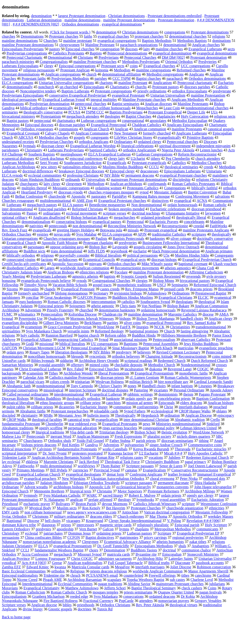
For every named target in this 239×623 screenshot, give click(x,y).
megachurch (63, 554)
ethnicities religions (94, 272)
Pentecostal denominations (127, 53)
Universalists (95, 180)
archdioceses (67, 260)
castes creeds (110, 289)
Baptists (96, 53)
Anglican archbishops (126, 184)
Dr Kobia (188, 596)
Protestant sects (112, 66)
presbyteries (128, 243)
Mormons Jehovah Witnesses (92, 319)
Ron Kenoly (91, 508)
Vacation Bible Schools (69, 285)
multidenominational (55, 201)
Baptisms (131, 344)
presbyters (43, 529)
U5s (166, 255)
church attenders (207, 158)
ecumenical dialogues (18, 158)
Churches (50, 41)
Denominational (60, 57)
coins (134, 66)
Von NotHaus (151, 306)
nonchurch (46, 87)
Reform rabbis (115, 335)
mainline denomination (145, 314)
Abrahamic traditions (18, 428)
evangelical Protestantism (72, 546)
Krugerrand (94, 521)
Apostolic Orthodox (188, 516)
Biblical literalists (108, 255)
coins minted (221, 356)
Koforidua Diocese (82, 314)
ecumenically (63, 108)
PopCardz (126, 601)
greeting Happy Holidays (76, 230)
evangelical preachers (40, 479)
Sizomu (12, 289)
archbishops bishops (68, 487)
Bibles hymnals (42, 361)
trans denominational (66, 251)
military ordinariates (69, 516)
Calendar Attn (33, 377)
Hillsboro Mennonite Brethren (184, 335)
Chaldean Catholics (146, 125)
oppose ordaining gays (67, 247)
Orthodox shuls (59, 441)
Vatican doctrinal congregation (167, 512)
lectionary (100, 293)
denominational (175, 45)
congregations (174, 32)
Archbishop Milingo (200, 491)
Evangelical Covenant (23, 133)
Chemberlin (54, 424)
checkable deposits (128, 365)
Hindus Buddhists (47, 399)
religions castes (131, 457)
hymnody (31, 495)
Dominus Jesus (79, 533)
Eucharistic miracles (211, 449)
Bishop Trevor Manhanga (155, 319)
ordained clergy (149, 142)
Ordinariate (10, 487)
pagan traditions (110, 584)
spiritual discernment (175, 146)
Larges (49, 268)
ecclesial (31, 533)
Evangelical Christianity (41, 588)
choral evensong (162, 479)
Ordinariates (123, 142)
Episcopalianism (14, 596)
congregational (133, 121)
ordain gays (15, 352)
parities (112, 323)
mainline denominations (82, 20)
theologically (221, 234)
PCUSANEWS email (102, 575)
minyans (95, 264)
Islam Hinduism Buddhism (40, 180)
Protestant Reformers (163, 491)
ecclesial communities (44, 175)
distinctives (160, 201)
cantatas (131, 470)
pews (146, 424)
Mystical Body (40, 508)
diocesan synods (70, 192)
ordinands (72, 180)
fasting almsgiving (194, 331)
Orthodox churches (121, 264)
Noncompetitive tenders (38, 91)
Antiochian (130, 512)
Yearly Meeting (13, 276)
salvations (222, 196)
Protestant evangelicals (149, 163)
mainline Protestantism (208, 95)
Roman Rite (106, 457)
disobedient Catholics (23, 268)
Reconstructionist (175, 226)
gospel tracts (102, 285)
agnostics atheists (85, 276)
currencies (80, 470)
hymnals (29, 146)
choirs (93, 550)
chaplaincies (166, 116)
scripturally (15, 508)
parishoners (10, 150)
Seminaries (179, 285)
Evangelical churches (159, 66)
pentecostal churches (90, 104)
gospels (79, 137)
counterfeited (133, 575)
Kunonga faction (120, 453)
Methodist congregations (165, 74)
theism (188, 394)
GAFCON (9, 348)
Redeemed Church (172, 361)
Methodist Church (161, 365)
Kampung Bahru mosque (151, 196)
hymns (124, 529)
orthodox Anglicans (94, 142)
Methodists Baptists (192, 41)
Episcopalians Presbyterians (23, 49)
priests (66, 525)
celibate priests (42, 407)
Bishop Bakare (178, 306)
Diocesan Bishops (15, 399)
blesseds (77, 356)
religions (218, 36)
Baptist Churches (138, 116)
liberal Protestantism (113, 373)
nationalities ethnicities (80, 167)
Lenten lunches (211, 150)
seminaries (10, 112)
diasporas (49, 525)
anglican (76, 500)
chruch (75, 575)
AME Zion (85, 201)
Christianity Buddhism (162, 462)
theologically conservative (43, 112)
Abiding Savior (139, 584)
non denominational (87, 226)
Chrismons (40, 516)
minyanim (31, 289)
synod (144, 192)
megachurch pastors (42, 205)
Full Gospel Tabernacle (125, 563)
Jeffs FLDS (96, 251)
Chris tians (128, 306)
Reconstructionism (193, 356)
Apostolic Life (100, 487)
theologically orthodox (83, 399)
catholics (128, 302)
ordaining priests (108, 533)
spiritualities (11, 331)
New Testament (125, 133)
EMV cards (10, 512)
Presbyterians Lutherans (49, 276)
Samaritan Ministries (17, 365)
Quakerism (56, 319)
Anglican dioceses (158, 104)
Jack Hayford (89, 462)
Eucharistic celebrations (168, 209)
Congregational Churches (111, 281)
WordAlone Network (208, 432)
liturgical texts (80, 491)
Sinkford (213, 424)
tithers (155, 158)
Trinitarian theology (114, 432)
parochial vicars (32, 382)
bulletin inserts (98, 415)
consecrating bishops (71, 222)
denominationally (20, 87)
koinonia (101, 70)
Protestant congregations (113, 91)
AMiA (224, 314)
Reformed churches (191, 70)
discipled (8, 415)
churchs (141, 87)
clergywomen (69, 45)
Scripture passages (140, 466)
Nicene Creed (27, 580)
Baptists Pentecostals (128, 238)
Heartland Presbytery (37, 192)
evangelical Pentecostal (163, 323)
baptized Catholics (103, 150)
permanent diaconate (173, 483)
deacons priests (201, 289)
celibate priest (90, 403)
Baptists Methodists (157, 41)
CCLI (25, 550)
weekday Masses (220, 516)
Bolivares (63, 504)
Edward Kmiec (37, 567)
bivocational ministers (18, 116)
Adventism (33, 310)
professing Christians (83, 175)
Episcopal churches (79, 49)
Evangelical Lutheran (106, 394)
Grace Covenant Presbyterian (69, 327)
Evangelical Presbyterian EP (198, 533)
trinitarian (82, 382)
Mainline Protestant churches (144, 100)
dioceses (131, 49)
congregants (100, 137)
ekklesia (32, 462)
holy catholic (30, 335)
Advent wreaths (36, 487)
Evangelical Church (21, 243)
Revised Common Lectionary (178, 352)
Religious (77, 571)
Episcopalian (172, 554)
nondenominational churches (207, 108)
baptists (109, 276)
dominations (221, 41)
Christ (168, 407)
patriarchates (53, 533)
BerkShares (93, 323)
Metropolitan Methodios (173, 529)
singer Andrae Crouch (166, 445)
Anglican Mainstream (93, 436)
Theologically (125, 415)
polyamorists (134, 445)
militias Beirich (140, 382)
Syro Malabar (86, 234)
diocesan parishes (72, 125)
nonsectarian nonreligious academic (49, 542)
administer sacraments (115, 559)
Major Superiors (130, 491)
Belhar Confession (29, 196)
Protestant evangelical (160, 230)
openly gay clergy (200, 495)
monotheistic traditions (134, 285)
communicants (207, 529)
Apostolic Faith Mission (60, 243)
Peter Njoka (189, 479)
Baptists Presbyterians (126, 112)
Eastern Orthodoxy (16, 529)
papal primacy (195, 462)
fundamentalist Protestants (77, 449)
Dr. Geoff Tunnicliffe (113, 546)
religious (47, 255)
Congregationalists (54, 62)
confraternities (147, 407)
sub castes (177, 580)
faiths (88, 36)
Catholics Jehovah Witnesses (154, 504)
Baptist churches (148, 78)
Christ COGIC (82, 559)
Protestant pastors (165, 87)
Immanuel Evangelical (214, 474)
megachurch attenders (83, 116)
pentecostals (58, 226)
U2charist (138, 158)
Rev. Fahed (75, 369)
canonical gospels (221, 129)
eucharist (140, 251)
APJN (141, 234)
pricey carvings (155, 537)
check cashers (192, 588)
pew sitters (49, 167)
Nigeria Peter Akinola (178, 150)
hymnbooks (145, 500)
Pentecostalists (52, 314)
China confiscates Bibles (43, 537)
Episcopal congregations (77, 66)
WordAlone (105, 327)
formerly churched (157, 133)
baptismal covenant (193, 264)
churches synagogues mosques (111, 192)
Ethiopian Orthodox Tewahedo (97, 483)
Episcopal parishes (53, 209)
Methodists (122, 70)
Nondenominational (195, 365)
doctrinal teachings (146, 213)
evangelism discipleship (20, 323)
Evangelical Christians (175, 297)
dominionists (168, 394)
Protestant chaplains (98, 243)
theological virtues (183, 605)
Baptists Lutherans (76, 91)
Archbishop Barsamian (84, 580)
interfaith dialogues (193, 407)
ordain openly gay (138, 399)
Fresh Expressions (128, 436)
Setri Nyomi (49, 163)
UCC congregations (196, 66)
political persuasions (142, 255)
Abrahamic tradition (190, 420)
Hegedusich (150, 415)
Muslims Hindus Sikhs (192, 255)
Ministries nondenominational (178, 424)
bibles (67, 605)
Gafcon (108, 529)
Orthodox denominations (80, 24)
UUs (214, 112)
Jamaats (8, 302)
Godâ (30, 344)
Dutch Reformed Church (209, 361)
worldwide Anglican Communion (158, 571)
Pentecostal (135, 222)
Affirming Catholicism (206, 272)
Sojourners (77, 306)
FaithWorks (218, 226)
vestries (42, 234)
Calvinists (44, 449)
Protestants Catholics (142, 188)
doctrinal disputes (115, 390)
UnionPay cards (14, 361)
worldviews (86, 466)
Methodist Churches (206, 163)
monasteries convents (173, 487)
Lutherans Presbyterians (66, 150)
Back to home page (16, 617)
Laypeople (120, 247)
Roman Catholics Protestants (193, 184)
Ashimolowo (157, 293)
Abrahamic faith (18, 386)
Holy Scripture (216, 525)
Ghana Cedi (205, 268)
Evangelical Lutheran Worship (93, 146)
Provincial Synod (107, 470)
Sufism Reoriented (167, 276)
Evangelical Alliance (36, 340)
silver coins (132, 323)
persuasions (10, 537)
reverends (193, 276)
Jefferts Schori (115, 588)
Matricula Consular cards (90, 567)
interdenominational (69, 394)
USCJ (161, 285)
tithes (185, 575)
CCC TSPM (121, 78)
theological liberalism (18, 403)
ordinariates (52, 213)
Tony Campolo (82, 386)
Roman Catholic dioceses (67, 302)
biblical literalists (72, 344)
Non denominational (146, 205)
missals (133, 230)
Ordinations (181, 293)
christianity (29, 415)
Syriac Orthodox (14, 516)
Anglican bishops (220, 403)
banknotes (157, 238)
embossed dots (214, 479)
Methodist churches (53, 137)
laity (146, 49)
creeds (208, 167)
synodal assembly (52, 365)
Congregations (175, 188)
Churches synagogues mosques (66, 238)
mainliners (220, 175)
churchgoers (29, 184)
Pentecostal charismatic (195, 83)
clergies (142, 281)
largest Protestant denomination (81, 16)
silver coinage (181, 238)
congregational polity (159, 428)
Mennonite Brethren (49, 491)
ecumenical (222, 297)
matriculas (186, 348)
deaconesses (149, 171)
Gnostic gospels (60, 609)
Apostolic (78, 196)
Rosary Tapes (39, 352)
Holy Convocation (194, 116)
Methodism (95, 184)
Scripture (164, 533)
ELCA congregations (17, 83)
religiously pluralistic (153, 525)
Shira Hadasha (205, 483)
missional (46, 344)
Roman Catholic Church (69, 592)
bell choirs (52, 521)
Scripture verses (14, 605)
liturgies (142, 327)
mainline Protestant (132, 83)
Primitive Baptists (200, 137)
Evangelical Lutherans (205, 49)
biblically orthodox (21, 255)
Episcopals (166, 403)
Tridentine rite (54, 575)
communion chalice (196, 550)
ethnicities (216, 508)
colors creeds (60, 382)
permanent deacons (139, 175)
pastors (54, 49)
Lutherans (14, 205)
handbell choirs (191, 319)
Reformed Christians (87, 209)
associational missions (130, 340)
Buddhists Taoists (144, 550)
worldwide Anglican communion (84, 268)
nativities (36, 226)
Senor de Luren (171, 466)
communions (68, 129)
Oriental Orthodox (179, 62)
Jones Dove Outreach (183, 247)
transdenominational (211, 327)
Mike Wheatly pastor (157, 264)
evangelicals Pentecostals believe (46, 281)
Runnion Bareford (59, 335)
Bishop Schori (145, 432)
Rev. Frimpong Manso (141, 289)
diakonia (155, 369)
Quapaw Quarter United (176, 592)
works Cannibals (114, 449)
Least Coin (172, 108)
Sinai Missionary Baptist (130, 348)
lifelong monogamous (71, 293)
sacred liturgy (113, 495)
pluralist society (159, 436)
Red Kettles (71, 445)
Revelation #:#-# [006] (203, 521)
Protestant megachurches (69, 411)
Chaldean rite (112, 314)
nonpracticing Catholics (75, 340)
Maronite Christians (59, 462)
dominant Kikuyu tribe (19, 525)
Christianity (33, 150)
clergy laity (116, 158)
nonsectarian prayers (173, 601)
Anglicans (196, 74)
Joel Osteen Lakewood (205, 466)
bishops (125, 319)
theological (207, 302)
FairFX (125, 327)
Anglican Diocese (198, 415)
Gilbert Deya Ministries (61, 323)
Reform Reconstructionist (197, 154)
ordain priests (171, 495)
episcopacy (226, 415)
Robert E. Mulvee (142, 495)
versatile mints (78, 331)
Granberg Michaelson (48, 596)
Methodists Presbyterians (141, 62)
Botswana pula (111, 230)
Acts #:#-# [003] (33, 563)
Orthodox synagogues (37, 129)
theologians (184, 302)
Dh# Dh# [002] (173, 57)
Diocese (33, 521)
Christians (85, 57)
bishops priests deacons (38, 445)
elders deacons (191, 403)
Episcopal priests (51, 306)
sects (231, 49)
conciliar (32, 297)
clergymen (74, 184)
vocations (156, 457)
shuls (182, 546)
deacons (8, 180)
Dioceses (210, 142)
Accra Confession (34, 554)
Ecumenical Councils (99, 260)
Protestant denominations (210, 32)
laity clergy (52, 184)
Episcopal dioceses (39, 125)
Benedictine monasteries (107, 205)
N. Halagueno (54, 500)
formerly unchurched (33, 293)
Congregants (223, 255)
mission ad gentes (139, 403)
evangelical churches (113, 36)
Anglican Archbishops (18, 167)
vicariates (161, 390)
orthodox (58, 571)
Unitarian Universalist (215, 559)
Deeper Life (196, 112)
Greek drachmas (52, 158)
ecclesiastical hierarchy (133, 487)
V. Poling (174, 521)
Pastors (32, 213)
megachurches (124, 217)
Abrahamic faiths (33, 411)
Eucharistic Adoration (207, 500)
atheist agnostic (102, 306)
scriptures (199, 234)
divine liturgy (33, 609)
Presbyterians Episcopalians (23, 95)
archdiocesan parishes (18, 483)
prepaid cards (174, 289)
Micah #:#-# (173, 453)
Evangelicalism (154, 470)
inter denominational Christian (146, 420)
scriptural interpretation (19, 453)
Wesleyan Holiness (109, 382)
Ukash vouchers (225, 264)
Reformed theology (109, 331)
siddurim (66, 361)
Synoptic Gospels (134, 276)
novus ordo (62, 234)
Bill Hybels (58, 470)
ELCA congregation (117, 234)
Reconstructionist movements (137, 268)
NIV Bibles (101, 352)
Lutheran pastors (139, 533)
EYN (82, 108)
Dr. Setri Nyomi (55, 453)
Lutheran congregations (98, 121)
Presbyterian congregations (27, 53)
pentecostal (42, 121)
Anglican (121, 129)
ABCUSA (25, 137)
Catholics (179, 163)
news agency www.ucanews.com (91, 512)
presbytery (124, 352)
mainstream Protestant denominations (139, 180)
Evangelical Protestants (119, 424)
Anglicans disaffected (49, 217)
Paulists (101, 238)
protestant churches (149, 36)
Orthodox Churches (16, 234)
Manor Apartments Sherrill (208, 571)
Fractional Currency (98, 601)
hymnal (7, 319)
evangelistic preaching (216, 348)
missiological (53, 390)
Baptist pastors (18, 121)
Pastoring (141, 390)
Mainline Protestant (100, 45)
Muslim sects (67, 508)
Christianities (180, 327)
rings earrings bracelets (119, 428)
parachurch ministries (18, 62)
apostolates (158, 121)
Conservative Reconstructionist (195, 470)
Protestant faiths (33, 78)
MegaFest (122, 567)
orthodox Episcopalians (189, 91)
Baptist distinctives (99, 537)
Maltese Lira (11, 436)
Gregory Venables (208, 601)
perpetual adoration (82, 428)
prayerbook (119, 251)
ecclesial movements (81, 213)
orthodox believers (126, 356)
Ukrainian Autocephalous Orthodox (117, 479)
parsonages (36, 247)
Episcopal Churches (104, 369)
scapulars (114, 580)
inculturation (134, 369)
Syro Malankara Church (44, 331)
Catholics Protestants (68, 53)
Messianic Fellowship (211, 512)
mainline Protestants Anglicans (206, 230)
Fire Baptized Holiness (60, 601)
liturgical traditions (50, 432)
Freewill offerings (162, 575)
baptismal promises (144, 331)
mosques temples (105, 592)
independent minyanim (213, 146)
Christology (11, 533)
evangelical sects (133, 260)
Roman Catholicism (30, 592)
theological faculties (47, 420)
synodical (9, 563)
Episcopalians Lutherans (182, 171)
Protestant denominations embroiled (175, 16)
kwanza (60, 567)
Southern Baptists (41, 154)
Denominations (32, 36)
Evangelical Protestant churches (122, 201)
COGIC (203, 369)
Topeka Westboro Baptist (145, 580)
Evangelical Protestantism (154, 373)
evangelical (182, 201)
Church (169, 331)
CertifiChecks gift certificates (24, 264)
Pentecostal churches (182, 142)
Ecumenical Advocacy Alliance (127, 542)
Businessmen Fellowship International (171, 243)
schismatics (26, 314)
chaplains (142, 529)
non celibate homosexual (43, 512)
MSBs (48, 415)
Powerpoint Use (31, 319)
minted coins (99, 365)
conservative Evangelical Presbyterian (77, 95)
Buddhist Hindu (144, 335)
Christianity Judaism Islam (22, 272)
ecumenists (35, 373)
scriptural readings (138, 361)
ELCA (43, 546)
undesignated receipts (18, 142)
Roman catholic (215, 205)
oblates (221, 411)
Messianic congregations (71, 188)
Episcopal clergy (122, 171)
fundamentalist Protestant (21, 424)
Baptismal (14, 521)
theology (124, 500)
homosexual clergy (16, 432)
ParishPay (119, 196)
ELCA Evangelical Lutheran (109, 154)
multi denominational (56, 466)
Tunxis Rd (104, 609)
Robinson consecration (214, 567)
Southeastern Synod (155, 302)
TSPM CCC (95, 112)
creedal (198, 226)
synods (81, 281)
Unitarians (214, 171)
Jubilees (175, 457)
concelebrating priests (174, 399)
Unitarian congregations (20, 238)
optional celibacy (15, 217)
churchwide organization (184, 508)
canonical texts (79, 420)
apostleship (65, 529)
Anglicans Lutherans (191, 133)
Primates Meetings (31, 470)
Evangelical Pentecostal (108, 125)
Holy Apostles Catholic (205, 453)
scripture (188, 504)
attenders (146, 601)
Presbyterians (108, 57)
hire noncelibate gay (173, 382)
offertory (77, 365)
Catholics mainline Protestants (72, 377)
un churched (69, 87)
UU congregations (104, 344)
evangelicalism (106, 420)
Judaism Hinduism (54, 483)
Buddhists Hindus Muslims (132, 297)
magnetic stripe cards (116, 525)
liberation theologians (71, 352)
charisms (106, 83)
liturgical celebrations (137, 146)
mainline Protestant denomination (158, 272)
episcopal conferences (86, 158)
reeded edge (79, 596)
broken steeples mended (126, 209)
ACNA (202, 201)
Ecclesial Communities (75, 584)
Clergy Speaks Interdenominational (135, 521)
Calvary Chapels (57, 133)
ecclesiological (162, 411)
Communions (223, 201)
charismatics (66, 121)
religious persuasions (39, 70)
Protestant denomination (176, 20)
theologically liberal (191, 217)
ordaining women (108, 188)
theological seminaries (181, 167)
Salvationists (11, 213)
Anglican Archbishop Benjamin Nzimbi (61, 457)
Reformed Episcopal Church (215, 285)
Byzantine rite (146, 554)
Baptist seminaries (125, 104)
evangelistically (169, 137)
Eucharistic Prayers (163, 222)
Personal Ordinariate (188, 390)
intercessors (85, 525)
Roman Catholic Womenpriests (188, 377)
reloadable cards (106, 411)
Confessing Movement (192, 196)
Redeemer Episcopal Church (207, 457)
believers (144, 352)
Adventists (111, 445)
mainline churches (169, 49)
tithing (204, 441)
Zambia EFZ (11, 567)
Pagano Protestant (212, 394)
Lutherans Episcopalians (20, 66)
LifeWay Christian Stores (133, 137)
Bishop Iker (98, 247)
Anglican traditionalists (84, 563)
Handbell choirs (154, 386)
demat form (115, 474)
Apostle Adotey (221, 390)
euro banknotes (30, 302)
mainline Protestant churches (94, 62)
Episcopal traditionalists (20, 575)
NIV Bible (112, 175)
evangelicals (42, 230)
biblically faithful (204, 188)
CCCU (154, 167)
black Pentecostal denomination (176, 251)
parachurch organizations (139, 45)
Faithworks (26, 466)
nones (132, 386)
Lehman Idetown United (198, 428)
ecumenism (33, 327)
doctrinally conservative (215, 238)
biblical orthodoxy (34, 108)
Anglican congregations (63, 74)
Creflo (215, 420)
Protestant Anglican (75, 70)
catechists (113, 403)
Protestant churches (63, 36)
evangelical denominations (122, 24)
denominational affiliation (121, 74)
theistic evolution (174, 432)
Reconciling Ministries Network (132, 226)
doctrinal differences (37, 171)
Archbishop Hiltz (150, 559)
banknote (113, 399)
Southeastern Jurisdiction (83, 163)
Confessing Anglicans (146, 474)
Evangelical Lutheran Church (38, 474)
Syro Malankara (106, 596)
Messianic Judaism (168, 192)
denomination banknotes (117, 310)
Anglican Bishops (60, 272)
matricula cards (118, 554)
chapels (50, 289)
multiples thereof (34, 188)
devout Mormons (114, 504)
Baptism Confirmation (213, 399)
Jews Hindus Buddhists (201, 344)
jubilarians (217, 584)
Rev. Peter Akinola (150, 605)
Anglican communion (150, 129)
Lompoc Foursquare (50, 559)
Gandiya (91, 445)
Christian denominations (126, 16)
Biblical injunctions (16, 449)
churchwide (57, 196)
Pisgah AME (52, 580)
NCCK (159, 327)
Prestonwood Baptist (210, 293)
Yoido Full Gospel (90, 441)
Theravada (183, 449)
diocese (208, 314)
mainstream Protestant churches (180, 584)
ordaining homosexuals (158, 310)
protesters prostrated (87, 453)
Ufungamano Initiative (183, 213)
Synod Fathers (134, 411)
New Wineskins (73, 479)
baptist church (88, 335)
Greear (57, 563)
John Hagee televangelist (213, 487)
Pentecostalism (164, 340)
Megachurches (147, 108)
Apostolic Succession (67, 264)
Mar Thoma (158, 516)
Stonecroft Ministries (203, 554)
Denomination (114, 550)
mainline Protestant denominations (129, 20)
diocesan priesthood (206, 209)
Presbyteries (207, 62)
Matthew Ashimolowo (82, 588)
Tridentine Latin (14, 457)
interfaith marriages (150, 567)
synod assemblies (173, 500)
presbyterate (222, 91)
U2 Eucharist (148, 453)
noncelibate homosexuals (47, 356)
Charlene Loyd (201, 580)
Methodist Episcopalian (189, 121)
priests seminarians (138, 592)
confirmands (157, 184)
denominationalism (35, 222)
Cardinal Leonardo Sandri (213, 382)
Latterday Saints (181, 559)
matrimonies (129, 537)
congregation (110, 49)
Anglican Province (16, 559)
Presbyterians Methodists (70, 78)
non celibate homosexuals (111, 108)
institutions (10, 479)
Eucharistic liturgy (94, 407)
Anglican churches (206, 45)
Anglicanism (162, 83)
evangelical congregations (117, 41)
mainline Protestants (187, 129)
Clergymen (90, 542)
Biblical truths (158, 563)
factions (47, 260)
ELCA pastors (73, 205)
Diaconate (182, 563)
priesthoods (86, 605)
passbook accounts (210, 563)
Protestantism (51, 116)
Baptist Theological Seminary (153, 588)
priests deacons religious (108, 571)
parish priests (146, 441)
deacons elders (101, 516)
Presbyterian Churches (56, 142)
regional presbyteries (188, 537)
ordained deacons (162, 596)
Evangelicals (116, 163)
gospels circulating (148, 247)
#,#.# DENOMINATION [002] (36, 24)
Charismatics (120, 87)
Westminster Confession (218, 504)
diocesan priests (112, 377)
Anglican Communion (92, 133)
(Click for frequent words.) (70, 32)
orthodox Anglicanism (139, 150)
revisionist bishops (128, 293)
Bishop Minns (163, 281)
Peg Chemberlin (178, 158)
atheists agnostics (178, 268)
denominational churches (188, 36)
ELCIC (203, 297)
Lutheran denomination (44, 20)
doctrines (84, 609)
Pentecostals (35, 436)
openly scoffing (51, 428)
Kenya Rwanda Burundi (151, 449)
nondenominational (50, 386)
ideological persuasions (19, 100)
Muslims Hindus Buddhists (123, 167)
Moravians (10, 588)
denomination (41, 16)
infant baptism (182, 386)
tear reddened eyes (83, 424)
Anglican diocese (44, 605)
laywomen (213, 213)
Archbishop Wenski (78, 373)
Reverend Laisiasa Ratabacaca (204, 310)
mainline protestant (77, 41)
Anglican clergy (220, 319)
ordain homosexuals (182, 205)
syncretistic (97, 356)
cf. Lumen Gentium (144, 377)
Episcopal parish (187, 525)
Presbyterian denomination (49, 104)
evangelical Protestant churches (183, 175)
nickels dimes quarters (193, 436)
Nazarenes (10, 146)
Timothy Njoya (35, 285)
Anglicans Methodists (187, 100)
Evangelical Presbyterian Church (207, 260)
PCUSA (74, 112)
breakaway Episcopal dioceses (81, 171)
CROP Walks (16, 420)
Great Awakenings (58, 297)
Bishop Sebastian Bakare (89, 217)
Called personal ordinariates (28, 394)
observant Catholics (196, 340)
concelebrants (194, 222)
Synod (103, 340)
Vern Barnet (88, 529)
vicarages (73, 521)
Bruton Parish (86, 504)
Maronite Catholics (182, 314)
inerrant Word (60, 436)
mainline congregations (153, 70)
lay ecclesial (11, 462)
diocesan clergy (53, 146)
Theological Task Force (122, 462)
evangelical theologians (83, 474)
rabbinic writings (140, 394)
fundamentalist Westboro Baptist (59, 550)
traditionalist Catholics (169, 234)
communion (122, 407)
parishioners (11, 297)
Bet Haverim (115, 508)
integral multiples (104, 100)
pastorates (98, 196)
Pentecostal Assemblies (160, 344)
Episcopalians (94, 87)
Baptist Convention (202, 192)
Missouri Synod (90, 554)
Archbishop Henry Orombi (99, 361)
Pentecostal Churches (140, 57)
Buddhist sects (34, 251)
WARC (91, 495)
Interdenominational (37, 584)
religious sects (224, 116)
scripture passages (138, 483)
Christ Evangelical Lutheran (40, 369)
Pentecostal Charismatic (24, 57)
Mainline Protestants (193, 104)
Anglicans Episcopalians (185, 125)
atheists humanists (170, 542)
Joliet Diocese (180, 567)
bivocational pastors (195, 281)
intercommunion (103, 302)
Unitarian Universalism (167, 95)
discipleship (181, 180)
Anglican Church (96, 129)
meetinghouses (71, 154)
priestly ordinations (151, 91)
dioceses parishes (197, 87)
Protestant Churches (146, 508)
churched (86, 310)
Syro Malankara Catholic (62, 495)
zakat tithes (198, 542)
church (91, 74)
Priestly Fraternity (60, 310)
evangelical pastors (107, 222)
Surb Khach (163, 348)
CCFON (73, 537)
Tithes (53, 373)
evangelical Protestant (128, 95)
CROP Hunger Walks (195, 411)
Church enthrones (130, 516)
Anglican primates (219, 251)
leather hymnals (180, 474)
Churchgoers (32, 441)
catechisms (203, 575)
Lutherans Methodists (18, 163)
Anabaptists (200, 546)
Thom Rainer (110, 466)
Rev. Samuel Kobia (201, 323)
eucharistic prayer (36, 504)
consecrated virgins (21, 260)
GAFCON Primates (92, 297)
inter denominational (17, 209)
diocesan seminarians (177, 441)
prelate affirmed (100, 500)
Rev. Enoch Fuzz (14, 230)
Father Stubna (119, 441)
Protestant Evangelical (165, 112)
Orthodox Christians (115, 605)
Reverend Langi (180, 369)
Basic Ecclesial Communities (24, 571)
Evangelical (11, 327)
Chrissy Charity (110, 386)
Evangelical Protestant (78, 289)
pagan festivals (211, 592)
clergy (48, 66)
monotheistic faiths (193, 373)
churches (8, 36)
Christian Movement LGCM (44, 348)
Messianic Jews (70, 415)
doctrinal (169, 550)
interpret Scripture (82, 390)
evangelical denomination (172, 53)
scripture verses (114, 213)
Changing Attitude (159, 356)
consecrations (133, 596)
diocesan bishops (164, 260)
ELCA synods (12, 175)
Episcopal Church (15, 491)
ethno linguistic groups (57, 403)
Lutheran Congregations (154, 154)
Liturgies (205, 386)
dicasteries (67, 407)
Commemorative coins (205, 445)
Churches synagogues (18, 201)
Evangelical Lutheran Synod (63, 100)
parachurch (174, 78)
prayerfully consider (74, 255)
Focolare (121, 272)
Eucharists (226, 83)
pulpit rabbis (16, 407)
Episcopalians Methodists (154, 546)
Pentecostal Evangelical (88, 348)
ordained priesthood (156, 217)
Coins (212, 588)
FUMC (7, 314)
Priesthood (10, 504)
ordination (172, 415)
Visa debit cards (82, 432)
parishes (101, 78)
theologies (112, 116)
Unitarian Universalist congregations (66, 83)
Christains (104, 491)
